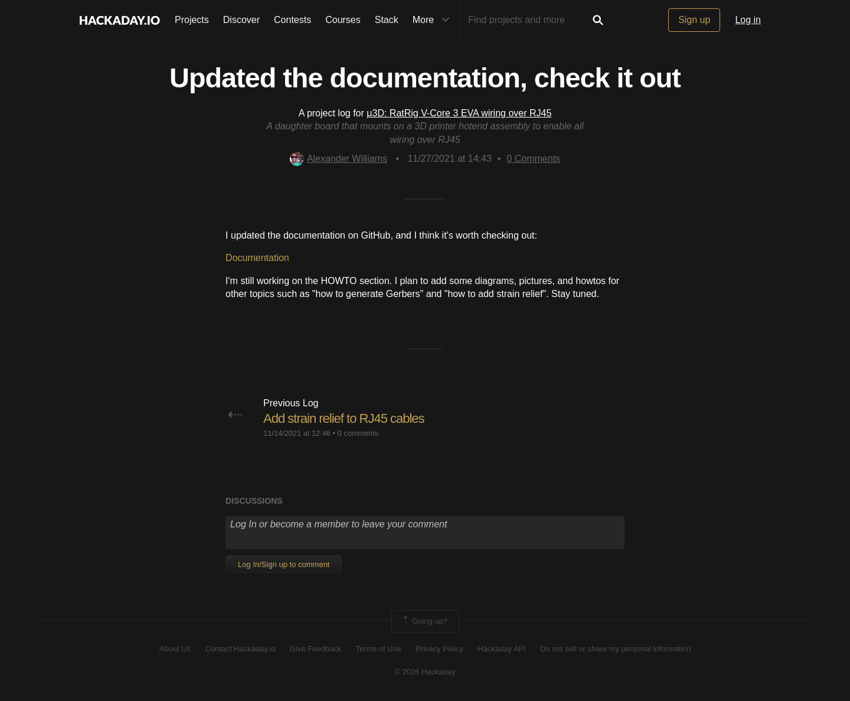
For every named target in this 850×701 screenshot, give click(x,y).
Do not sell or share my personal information (615, 648)
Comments (533, 159)
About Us (175, 648)
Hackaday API (502, 648)
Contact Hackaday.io (240, 648)
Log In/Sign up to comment (283, 564)
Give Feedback (315, 648)
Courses (343, 20)
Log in (748, 20)
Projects (192, 20)
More (434, 20)
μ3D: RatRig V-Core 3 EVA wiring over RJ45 (459, 113)
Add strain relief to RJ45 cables (343, 418)
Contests (292, 20)
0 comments (358, 433)
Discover (241, 20)
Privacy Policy (439, 648)
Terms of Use (378, 648)
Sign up (694, 20)
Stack (386, 20)
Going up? (424, 621)
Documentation (257, 258)
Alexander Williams (338, 159)
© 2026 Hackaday (425, 671)
